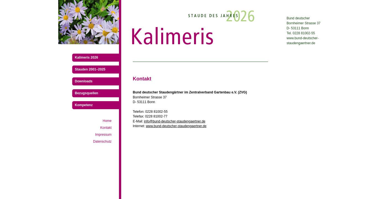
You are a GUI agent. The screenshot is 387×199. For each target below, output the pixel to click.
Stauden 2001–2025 (90, 69)
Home (107, 121)
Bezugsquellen (86, 93)
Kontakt (106, 128)
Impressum (103, 135)
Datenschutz (102, 141)
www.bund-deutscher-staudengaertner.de (176, 126)
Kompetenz (84, 105)
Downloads (83, 81)
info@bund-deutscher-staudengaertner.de (174, 121)
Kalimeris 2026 (86, 57)
